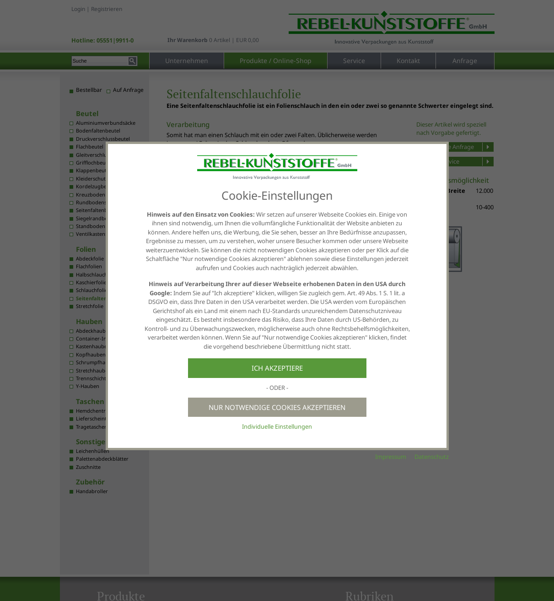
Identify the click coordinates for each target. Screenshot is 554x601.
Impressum (390, 456)
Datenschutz (431, 456)
